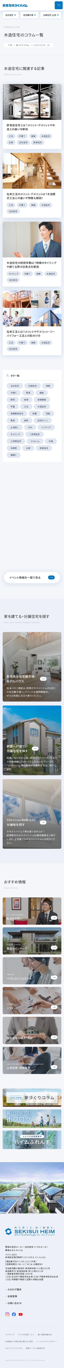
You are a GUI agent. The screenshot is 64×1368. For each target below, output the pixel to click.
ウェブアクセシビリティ (14, 1348)
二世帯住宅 (34, 434)
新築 (48, 385)
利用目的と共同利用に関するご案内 (19, 1341)
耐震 (34, 413)
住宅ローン (43, 420)
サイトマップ (10, 1334)
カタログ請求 (14, 1289)
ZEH (30, 427)
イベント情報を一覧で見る (24, 577)
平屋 (13, 406)
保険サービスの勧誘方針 (35, 1348)
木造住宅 (42, 406)
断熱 (13, 399)
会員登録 (12, 1296)
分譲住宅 (32, 385)
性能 (48, 413)
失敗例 (14, 448)
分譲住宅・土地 (49, 15)
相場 (26, 399)
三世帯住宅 (16, 441)
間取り (14, 455)
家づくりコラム (22, 45)
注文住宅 (9, 15)
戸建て (14, 392)
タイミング (15, 434)
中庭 (51, 441)
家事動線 (42, 399)
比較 (28, 448)
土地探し (15, 427)
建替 (42, 392)
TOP (10, 45)
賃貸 (28, 392)
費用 (13, 420)
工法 (26, 406)
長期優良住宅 (17, 413)
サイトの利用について (26, 1334)
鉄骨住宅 (44, 448)
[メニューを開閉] (59, 5)
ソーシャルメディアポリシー (46, 1341)
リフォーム (35, 441)
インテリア (46, 427)
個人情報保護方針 (45, 1334)
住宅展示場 (28, 15)
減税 (26, 420)
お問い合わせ (14, 1303)
